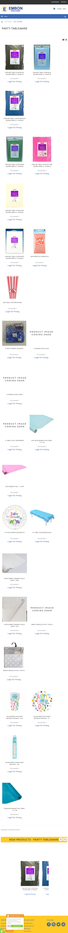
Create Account (28, 923)
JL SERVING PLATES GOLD (41, 348)
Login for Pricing (15, 81)
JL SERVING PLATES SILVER (15, 394)
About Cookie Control (8, 915)
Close (22, 916)
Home (2, 22)
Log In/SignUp (55, 2)
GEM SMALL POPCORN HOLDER (12, 302)
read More (9, 930)
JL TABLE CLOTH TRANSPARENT (14, 440)
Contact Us (4, 923)
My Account (27, 928)
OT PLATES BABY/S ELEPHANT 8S (15, 532)
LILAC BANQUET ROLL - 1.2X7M (14, 486)
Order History (27, 931)
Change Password (29, 926)
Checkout (63, 2)
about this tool (20, 928)
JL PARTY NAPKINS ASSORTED (14, 348)
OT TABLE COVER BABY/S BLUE (41, 532)
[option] (30, 878)
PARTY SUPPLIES (8, 21)
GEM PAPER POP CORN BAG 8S (40, 256)
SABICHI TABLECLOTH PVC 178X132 (42, 624)
